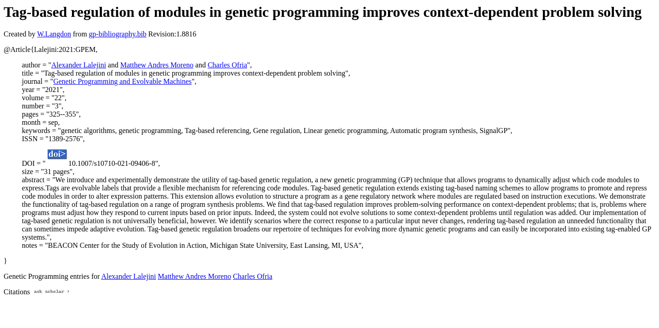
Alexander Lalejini (78, 65)
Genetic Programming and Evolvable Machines (122, 81)
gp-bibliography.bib (118, 34)
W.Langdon (54, 34)
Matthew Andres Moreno (157, 65)
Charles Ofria (227, 65)
